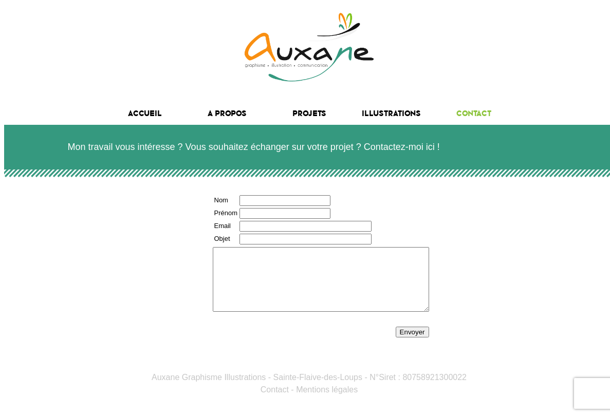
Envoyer (438, 344)
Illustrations (391, 113)
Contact (473, 113)
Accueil (145, 113)
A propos (227, 113)
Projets (309, 113)
